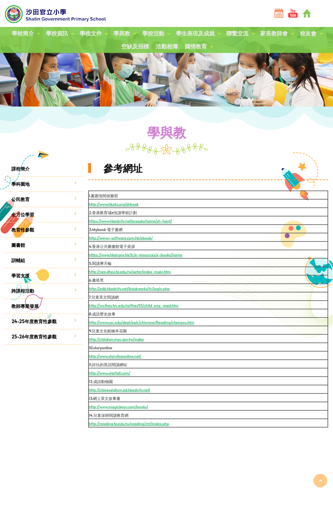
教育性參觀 (22, 230)
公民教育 (20, 199)
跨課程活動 (22, 291)
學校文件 (90, 33)
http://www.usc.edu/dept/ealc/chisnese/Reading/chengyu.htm (141, 334)
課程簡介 (20, 169)
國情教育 (196, 47)
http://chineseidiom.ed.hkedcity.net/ (120, 402)
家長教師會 (274, 33)
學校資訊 (56, 33)
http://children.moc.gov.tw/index (116, 351)
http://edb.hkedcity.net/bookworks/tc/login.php (129, 301)
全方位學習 (22, 214)
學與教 (121, 33)
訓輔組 (18, 260)
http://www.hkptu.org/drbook (114, 216)
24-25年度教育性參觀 (34, 321)
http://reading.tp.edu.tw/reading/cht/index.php (129, 436)
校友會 (308, 33)
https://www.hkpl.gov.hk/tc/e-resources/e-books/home (135, 267)
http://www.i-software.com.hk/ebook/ (121, 250)
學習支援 (20, 275)
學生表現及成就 (195, 33)
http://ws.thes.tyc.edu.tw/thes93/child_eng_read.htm (134, 318)
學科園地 (20, 184)
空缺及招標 (135, 47)
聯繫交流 (238, 33)
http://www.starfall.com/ (109, 385)
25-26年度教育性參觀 (34, 337)
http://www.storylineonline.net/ (115, 368)
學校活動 (153, 33)
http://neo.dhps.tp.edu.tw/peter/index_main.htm (130, 284)
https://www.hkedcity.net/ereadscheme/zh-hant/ (130, 233)
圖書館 (18, 245)
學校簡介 (22, 33)
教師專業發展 (25, 306)
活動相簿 (167, 47)
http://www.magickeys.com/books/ (118, 419)
